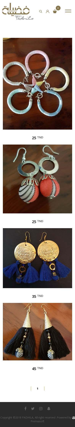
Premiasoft (37, 421)
